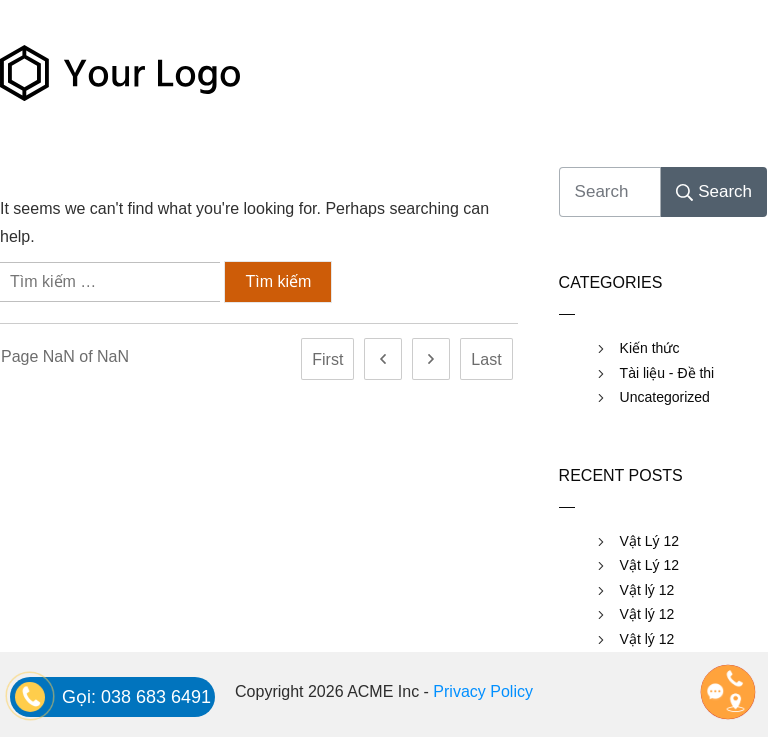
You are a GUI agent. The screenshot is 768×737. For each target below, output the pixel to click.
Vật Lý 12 (649, 541)
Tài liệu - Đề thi (667, 373)
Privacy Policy (483, 691)
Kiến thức (650, 348)
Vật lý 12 (647, 590)
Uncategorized (665, 397)
